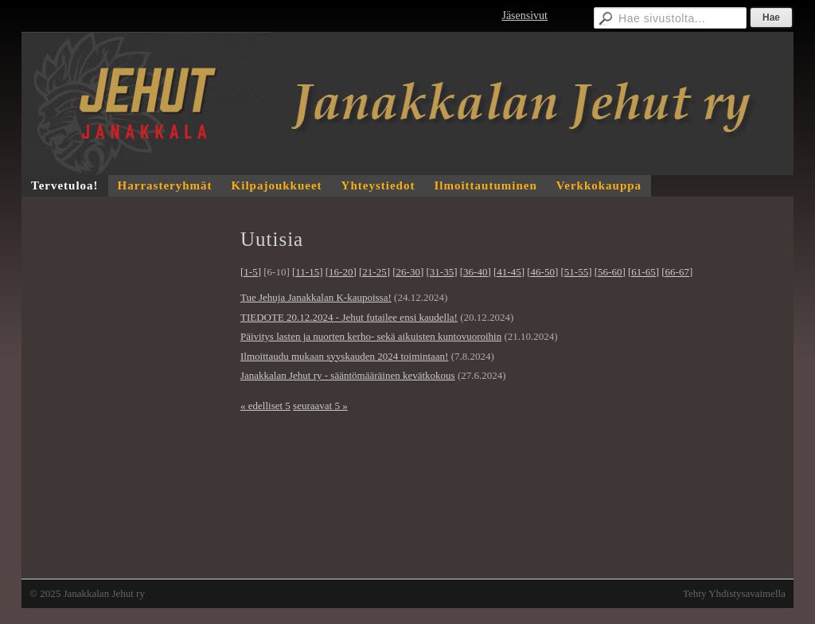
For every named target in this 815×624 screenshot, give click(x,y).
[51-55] (576, 272)
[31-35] (442, 272)
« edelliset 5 (265, 405)
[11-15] (307, 272)
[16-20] (341, 272)
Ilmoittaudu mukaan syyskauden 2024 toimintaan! (344, 356)
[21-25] (374, 272)
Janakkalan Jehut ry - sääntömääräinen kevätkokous (347, 375)
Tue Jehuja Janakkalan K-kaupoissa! (316, 297)
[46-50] (542, 272)
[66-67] (676, 272)
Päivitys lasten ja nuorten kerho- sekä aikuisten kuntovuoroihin (370, 336)
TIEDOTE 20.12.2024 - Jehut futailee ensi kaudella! (349, 317)
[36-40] (475, 272)
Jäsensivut (524, 15)
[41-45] (508, 272)
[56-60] (610, 272)
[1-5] (250, 272)
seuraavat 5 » (320, 405)
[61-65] (643, 272)
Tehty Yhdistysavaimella (734, 593)
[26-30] (407, 272)
